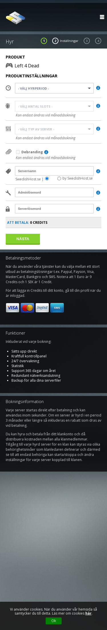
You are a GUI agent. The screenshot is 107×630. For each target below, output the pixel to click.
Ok (53, 620)
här (88, 613)
